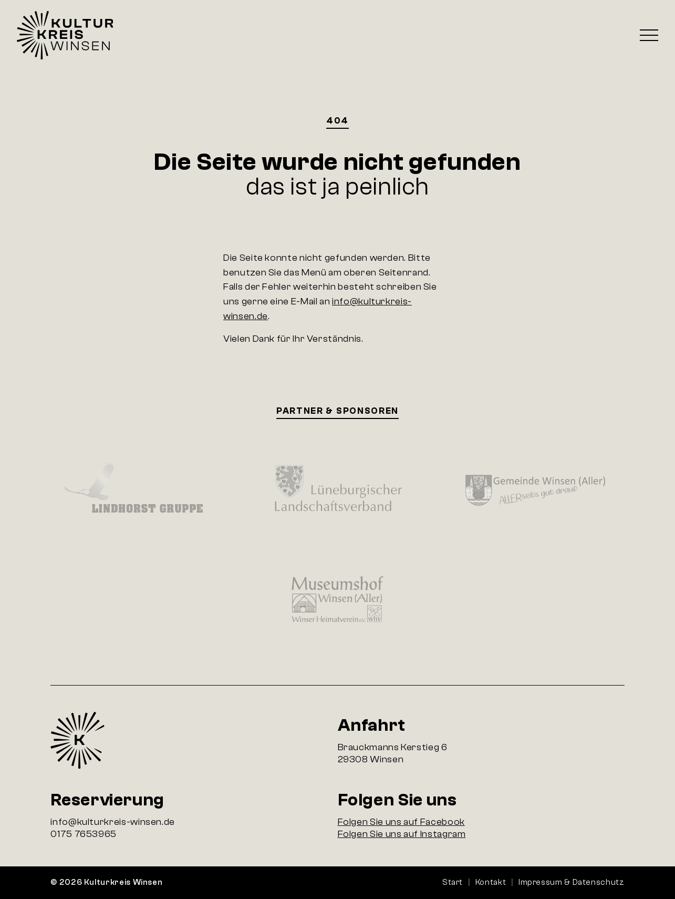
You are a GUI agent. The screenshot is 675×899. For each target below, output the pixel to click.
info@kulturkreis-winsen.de (112, 822)
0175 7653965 (83, 834)
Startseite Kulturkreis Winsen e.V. (65, 35)
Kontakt (490, 882)
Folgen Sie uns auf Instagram (402, 834)
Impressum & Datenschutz (571, 882)
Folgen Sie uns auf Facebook (401, 822)
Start (452, 882)
